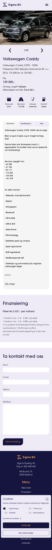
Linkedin (26, 543)
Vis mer (10, 284)
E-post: (6, 377)
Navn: (5, 365)
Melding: (7, 402)
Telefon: (6, 390)
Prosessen (26, 492)
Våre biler (26, 488)
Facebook (26, 539)
